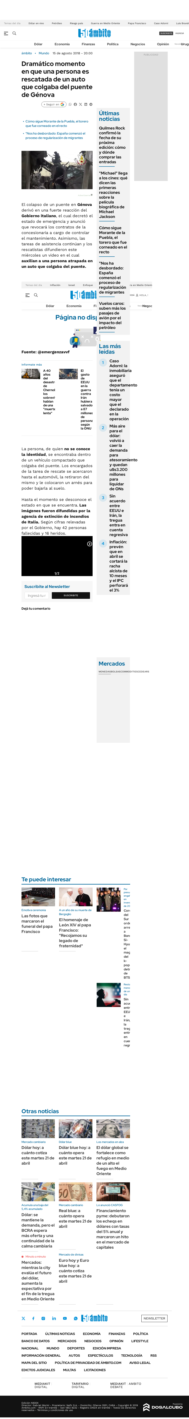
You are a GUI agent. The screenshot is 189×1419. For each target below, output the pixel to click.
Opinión (163, 44)
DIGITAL (43, 1385)
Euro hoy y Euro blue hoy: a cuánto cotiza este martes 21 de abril (75, 1271)
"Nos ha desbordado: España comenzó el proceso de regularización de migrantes (55, 135)
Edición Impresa (107, 1348)
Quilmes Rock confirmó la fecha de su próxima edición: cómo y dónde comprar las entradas (112, 144)
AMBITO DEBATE (125, 1385)
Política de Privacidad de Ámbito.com (88, 1363)
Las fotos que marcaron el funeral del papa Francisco (37, 923)
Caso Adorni (161, 23)
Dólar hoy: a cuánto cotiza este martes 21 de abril (37, 1155)
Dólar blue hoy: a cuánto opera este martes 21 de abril (75, 1155)
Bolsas (116, 671)
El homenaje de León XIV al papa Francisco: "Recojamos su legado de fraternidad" (75, 932)
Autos (74, 1355)
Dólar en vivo (36, 23)
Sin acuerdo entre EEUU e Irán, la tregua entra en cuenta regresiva (118, 515)
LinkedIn (54, 1318)
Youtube (65, 1318)
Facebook (33, 1318)
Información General (41, 1355)
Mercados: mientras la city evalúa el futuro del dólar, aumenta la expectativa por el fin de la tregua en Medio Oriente (38, 1281)
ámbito (26, 53)
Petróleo (57, 23)
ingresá (179, 33)
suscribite (166, 33)
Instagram (43, 1318)
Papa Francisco (137, 23)
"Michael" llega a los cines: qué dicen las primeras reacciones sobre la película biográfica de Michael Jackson (113, 195)
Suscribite (71, 595)
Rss (153, 1355)
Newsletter (180, 44)
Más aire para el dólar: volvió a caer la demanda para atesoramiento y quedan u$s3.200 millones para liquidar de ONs (123, 457)
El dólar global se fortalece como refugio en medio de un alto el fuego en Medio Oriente (112, 1160)
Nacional (30, 1348)
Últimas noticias (60, 1334)
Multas (69, 1370)
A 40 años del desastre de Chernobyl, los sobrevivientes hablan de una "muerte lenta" (54, 392)
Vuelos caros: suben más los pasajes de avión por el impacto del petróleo (112, 315)
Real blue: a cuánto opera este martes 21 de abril (75, 1218)
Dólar (38, 44)
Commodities (129, 671)
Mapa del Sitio (34, 1363)
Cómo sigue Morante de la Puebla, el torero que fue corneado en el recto (57, 123)
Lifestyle (139, 1341)
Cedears (143, 671)
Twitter (23, 1318)
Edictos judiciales (38, 1370)
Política (113, 44)
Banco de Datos (35, 1341)
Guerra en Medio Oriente (105, 23)
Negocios (138, 44)
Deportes (76, 1348)
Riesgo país (76, 23)
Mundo (44, 53)
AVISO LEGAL (140, 1363)
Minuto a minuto (36, 1256)
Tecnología (131, 1355)
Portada (29, 1334)
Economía (62, 44)
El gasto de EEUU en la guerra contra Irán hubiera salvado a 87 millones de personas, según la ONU (88, 400)
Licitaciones (95, 1370)
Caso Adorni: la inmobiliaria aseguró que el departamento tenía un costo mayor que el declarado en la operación (123, 389)
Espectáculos (100, 1355)
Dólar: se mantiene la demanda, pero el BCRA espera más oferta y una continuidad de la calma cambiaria (38, 1230)
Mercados (67, 1341)
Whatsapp (76, 1318)
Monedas (105, 671)
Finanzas (88, 44)
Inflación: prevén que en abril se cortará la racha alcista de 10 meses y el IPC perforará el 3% (118, 566)
